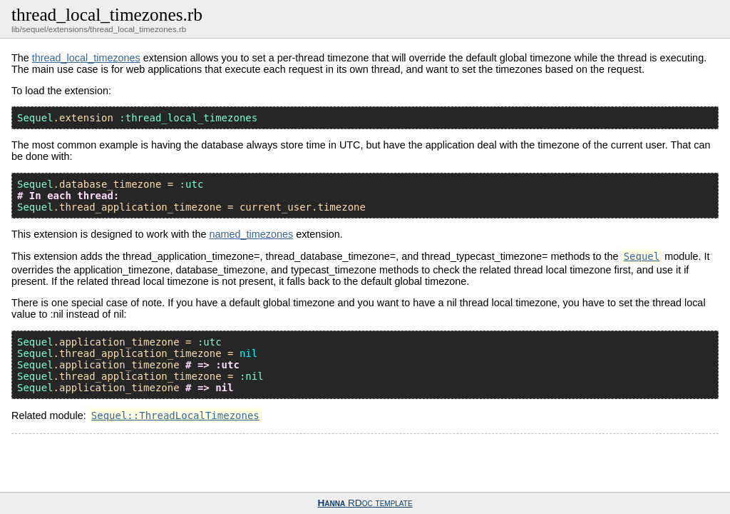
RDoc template (364, 503)
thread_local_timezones (86, 58)
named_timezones (252, 234)
